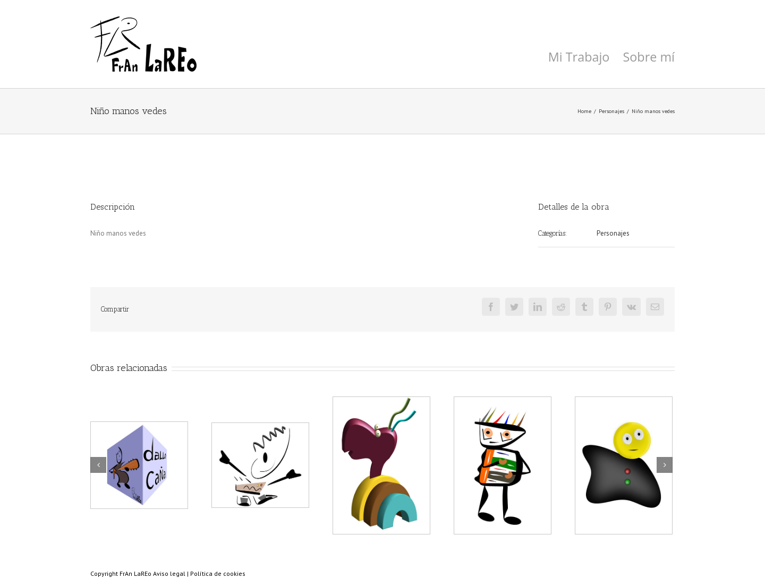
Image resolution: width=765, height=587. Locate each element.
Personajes (613, 233)
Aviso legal (169, 573)
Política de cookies (217, 573)
